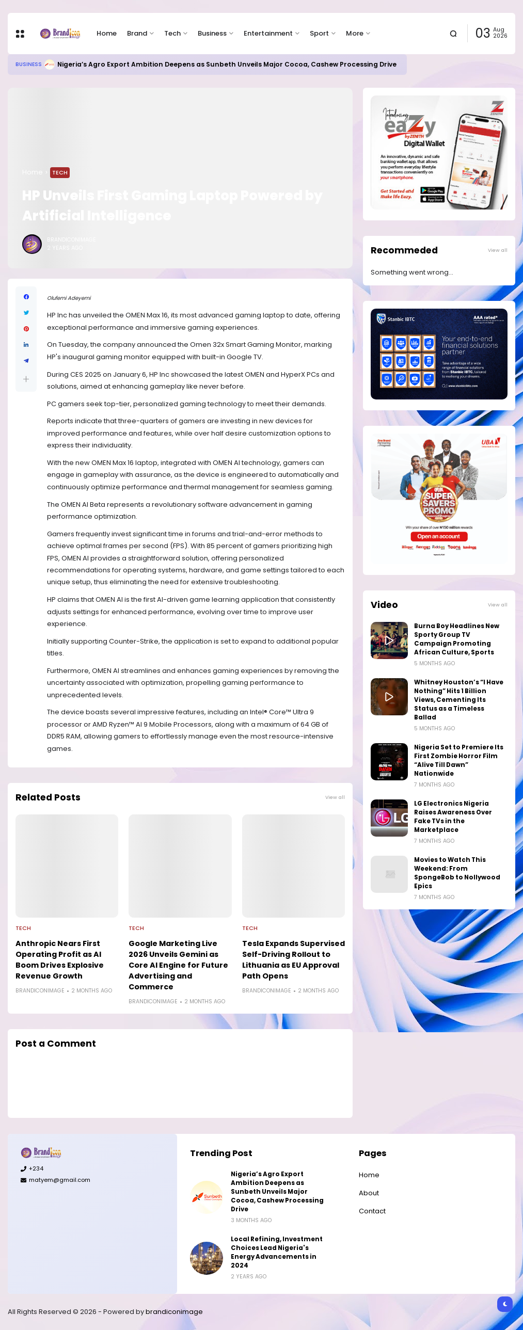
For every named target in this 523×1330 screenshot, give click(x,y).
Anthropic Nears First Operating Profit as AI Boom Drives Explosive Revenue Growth (59, 959)
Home (107, 33)
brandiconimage (174, 1312)
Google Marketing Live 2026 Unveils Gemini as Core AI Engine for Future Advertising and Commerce (178, 965)
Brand (137, 33)
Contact (372, 1211)
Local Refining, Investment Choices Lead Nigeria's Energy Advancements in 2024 (277, 1252)
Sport (319, 33)
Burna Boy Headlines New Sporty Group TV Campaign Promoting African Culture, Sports (456, 639)
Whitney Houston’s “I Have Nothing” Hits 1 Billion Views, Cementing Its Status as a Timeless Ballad (458, 700)
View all (335, 797)
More (354, 33)
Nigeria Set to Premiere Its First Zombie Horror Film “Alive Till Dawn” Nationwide (458, 760)
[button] (26, 379)
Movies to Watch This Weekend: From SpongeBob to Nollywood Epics (457, 873)
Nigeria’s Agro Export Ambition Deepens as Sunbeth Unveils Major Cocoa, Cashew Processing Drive (227, 64)
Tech (172, 33)
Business (212, 33)
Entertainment (268, 33)
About (369, 1193)
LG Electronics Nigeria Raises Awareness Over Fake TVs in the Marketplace (453, 816)
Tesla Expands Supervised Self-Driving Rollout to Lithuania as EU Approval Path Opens (293, 959)
